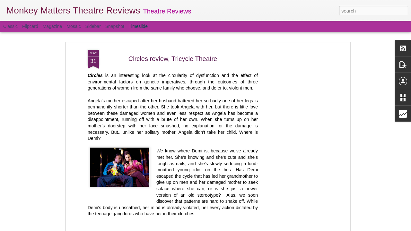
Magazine (52, 26)
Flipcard (30, 26)
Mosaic (73, 26)
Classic (10, 26)
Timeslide (138, 26)
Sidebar (93, 26)
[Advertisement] (293, 128)
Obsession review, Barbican (296, 228)
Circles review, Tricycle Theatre (172, 35)
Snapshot (114, 26)
